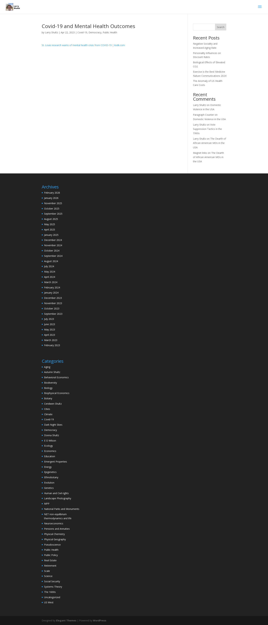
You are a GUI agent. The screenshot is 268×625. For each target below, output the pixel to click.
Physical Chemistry (54, 534)
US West (48, 602)
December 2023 (53, 298)
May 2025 (49, 224)
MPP (46, 503)
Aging (47, 367)
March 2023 (50, 340)
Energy (48, 466)
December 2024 (53, 240)
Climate (48, 414)
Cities (47, 409)
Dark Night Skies (53, 424)
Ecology (48, 445)
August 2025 (51, 219)
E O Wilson (50, 440)
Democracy (95, 32)
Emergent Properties (55, 461)
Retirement (50, 565)
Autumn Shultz (52, 372)
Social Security (52, 581)
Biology (48, 388)
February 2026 (52, 192)
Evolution (49, 482)
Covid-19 (82, 32)
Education (49, 456)
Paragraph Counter (203, 114)
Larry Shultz (51, 32)
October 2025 (51, 208)
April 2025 (49, 229)
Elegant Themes (66, 620)
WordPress (99, 620)
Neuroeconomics (53, 523)
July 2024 (49, 266)
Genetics (49, 488)
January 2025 (51, 234)
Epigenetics (50, 472)
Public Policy (51, 555)
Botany (48, 398)
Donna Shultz (51, 435)
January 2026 (51, 198)
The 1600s (50, 592)
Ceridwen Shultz (53, 403)
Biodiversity (50, 382)
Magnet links (200, 152)
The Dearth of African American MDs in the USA (209, 143)
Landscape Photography (57, 498)
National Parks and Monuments (61, 509)
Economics (50, 451)
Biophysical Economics (56, 393)
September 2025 (53, 213)
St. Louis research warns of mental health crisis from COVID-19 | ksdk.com (83, 45)
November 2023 (53, 303)
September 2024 (53, 255)
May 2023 (49, 329)
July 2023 (49, 319)
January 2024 (51, 292)
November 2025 (53, 203)
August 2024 (51, 261)
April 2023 (49, 334)
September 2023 (53, 313)
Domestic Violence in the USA (209, 119)
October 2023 (51, 308)
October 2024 (51, 250)
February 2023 (52, 345)
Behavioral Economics (56, 377)
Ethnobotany (51, 477)
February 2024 (52, 287)
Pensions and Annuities (57, 528)
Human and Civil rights (56, 493)
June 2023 (49, 324)
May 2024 (49, 271)
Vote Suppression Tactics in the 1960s (207, 129)
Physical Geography (55, 539)
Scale (47, 571)
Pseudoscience (52, 544)
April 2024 (49, 276)
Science (48, 576)
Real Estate (50, 560)
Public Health (110, 32)
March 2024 (50, 282)
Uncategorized (52, 597)
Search (220, 27)
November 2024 (53, 245)
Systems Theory (53, 586)
